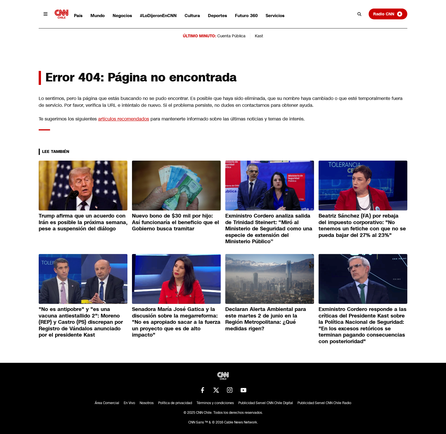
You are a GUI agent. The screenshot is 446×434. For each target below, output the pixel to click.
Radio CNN (388, 14)
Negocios (122, 16)
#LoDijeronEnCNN (158, 16)
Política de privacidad (175, 403)
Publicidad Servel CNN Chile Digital (265, 403)
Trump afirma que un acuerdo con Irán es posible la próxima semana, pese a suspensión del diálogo (83, 222)
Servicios (275, 16)
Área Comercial (107, 403)
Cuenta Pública (231, 36)
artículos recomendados (123, 119)
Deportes (217, 16)
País (78, 16)
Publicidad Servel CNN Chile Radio (324, 403)
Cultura (192, 16)
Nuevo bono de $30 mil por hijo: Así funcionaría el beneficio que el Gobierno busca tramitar (175, 222)
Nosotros (147, 403)
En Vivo (129, 403)
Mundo (97, 16)
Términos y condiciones (215, 403)
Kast (259, 36)
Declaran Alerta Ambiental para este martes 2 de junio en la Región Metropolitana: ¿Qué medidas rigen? (265, 319)
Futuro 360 (246, 16)
